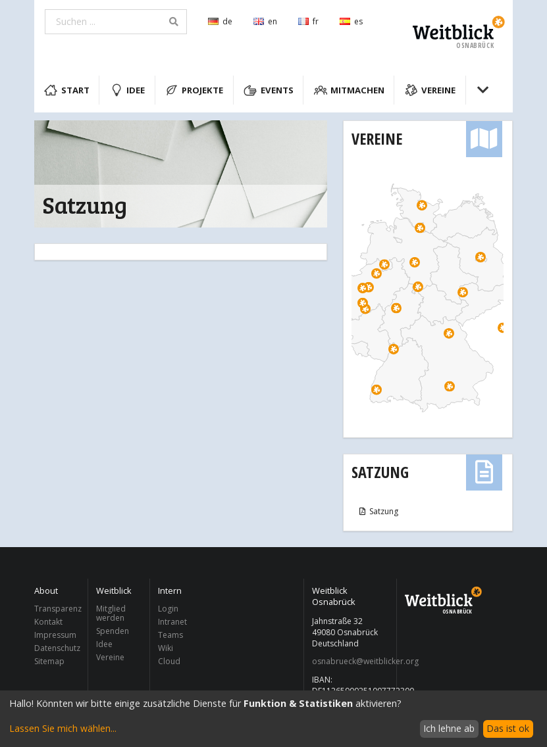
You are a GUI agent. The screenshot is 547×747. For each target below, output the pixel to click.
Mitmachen (349, 90)
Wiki (165, 648)
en (265, 21)
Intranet (172, 621)
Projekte (194, 90)
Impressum (55, 634)
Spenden (112, 631)
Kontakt (48, 621)
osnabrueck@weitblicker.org (350, 661)
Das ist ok (507, 728)
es (351, 21)
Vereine (430, 90)
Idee (127, 90)
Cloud (169, 661)
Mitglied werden (111, 613)
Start (67, 90)
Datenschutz (57, 648)
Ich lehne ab (449, 728)
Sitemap (49, 661)
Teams (170, 634)
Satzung (380, 472)
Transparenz (57, 609)
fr (308, 21)
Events (269, 90)
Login (168, 609)
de (220, 21)
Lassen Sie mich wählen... (63, 728)
